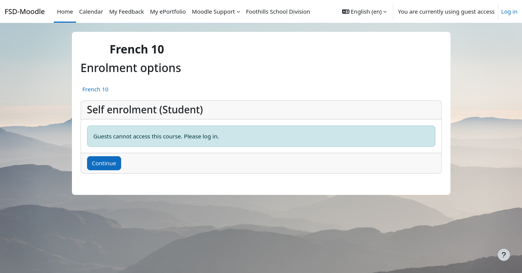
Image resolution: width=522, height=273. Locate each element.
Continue (104, 163)
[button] (364, 11)
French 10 (96, 89)
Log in (509, 11)
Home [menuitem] (65, 11)
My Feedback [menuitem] (126, 11)
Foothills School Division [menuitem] (278, 11)
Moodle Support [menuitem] (213, 11)
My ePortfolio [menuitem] (167, 11)
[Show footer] (504, 255)
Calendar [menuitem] (91, 11)
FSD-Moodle (25, 11)
